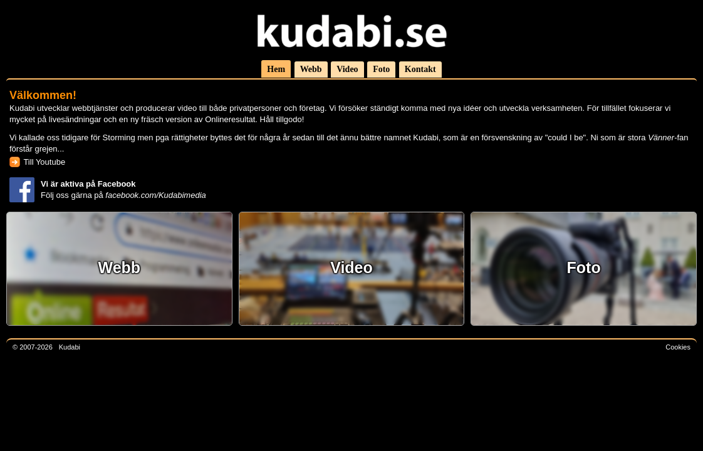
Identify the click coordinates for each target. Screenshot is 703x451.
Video (347, 69)
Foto (381, 69)
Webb (311, 69)
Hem (276, 69)
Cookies (677, 347)
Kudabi (69, 347)
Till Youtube (44, 162)
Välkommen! (42, 95)
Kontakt (420, 69)
